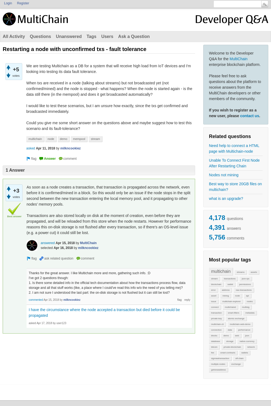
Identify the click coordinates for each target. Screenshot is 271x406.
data (230, 330)
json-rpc (245, 278)
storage (230, 341)
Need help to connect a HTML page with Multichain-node (234, 148)
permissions (245, 284)
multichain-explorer (231, 301)
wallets (244, 352)
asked (30, 148)
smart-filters (233, 313)
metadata (249, 313)
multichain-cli (217, 324)
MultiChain (238, 59)
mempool (79, 138)
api (247, 296)
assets (254, 272)
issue (213, 301)
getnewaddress (218, 370)
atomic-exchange (236, 318)
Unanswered (69, 36)
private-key (216, 318)
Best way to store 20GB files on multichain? (235, 187)
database (215, 341)
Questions (40, 36)
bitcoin (214, 347)
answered (48, 243)
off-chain (239, 358)
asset (213, 296)
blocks (214, 335)
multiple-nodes (218, 364)
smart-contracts (227, 352)
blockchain (216, 284)
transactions (229, 278)
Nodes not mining (223, 175)
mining (225, 296)
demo (226, 335)
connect (215, 307)
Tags (91, 36)
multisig (245, 307)
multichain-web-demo (240, 324)
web (237, 335)
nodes (250, 301)
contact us (249, 116)
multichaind (230, 307)
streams (240, 272)
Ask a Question (134, 36)
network (251, 347)
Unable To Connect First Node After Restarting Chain (234, 163)
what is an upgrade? (226, 198)
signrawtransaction (220, 358)
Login (8, 3)
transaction (216, 313)
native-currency (247, 341)
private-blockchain (232, 347)
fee (212, 352)
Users (107, 36)
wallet (230, 284)
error (213, 290)
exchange (236, 364)
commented (36, 299)
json (247, 335)
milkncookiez (70, 148)
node (237, 296)
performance (244, 330)
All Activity (14, 36)
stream (214, 278)
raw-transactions (244, 290)
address (226, 290)
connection (216, 330)
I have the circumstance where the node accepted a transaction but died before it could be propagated (104, 313)
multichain (221, 271)
